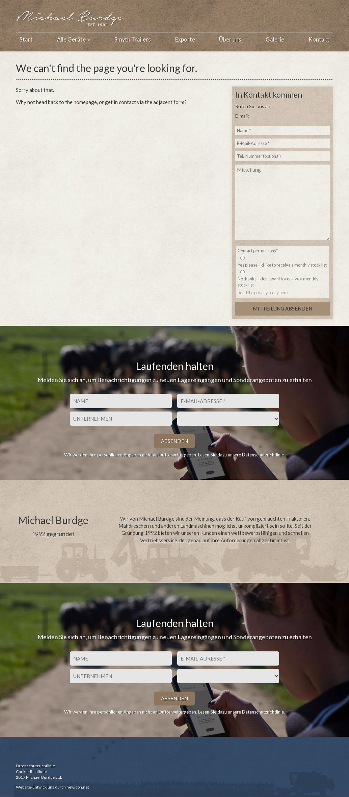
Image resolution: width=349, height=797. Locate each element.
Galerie (275, 39)
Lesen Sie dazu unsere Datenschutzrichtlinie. (241, 454)
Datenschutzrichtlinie (35, 765)
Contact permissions (258, 250)
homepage (85, 102)
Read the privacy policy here (263, 292)
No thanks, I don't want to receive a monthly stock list (278, 282)
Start (26, 39)
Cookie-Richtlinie (31, 771)
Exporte (185, 39)
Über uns (230, 39)
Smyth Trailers (132, 39)
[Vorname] (121, 401)
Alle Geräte (73, 39)
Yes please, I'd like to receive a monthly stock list (282, 265)
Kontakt (318, 39)
